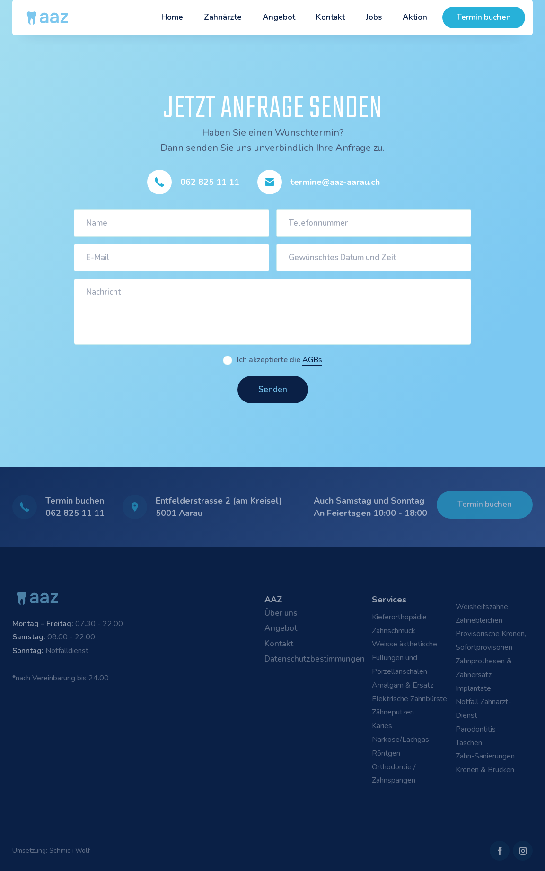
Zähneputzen (393, 712)
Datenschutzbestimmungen (314, 658)
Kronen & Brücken (485, 770)
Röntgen (386, 753)
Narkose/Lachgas (400, 739)
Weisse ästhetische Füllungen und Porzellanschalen (404, 658)
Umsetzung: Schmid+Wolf (51, 850)
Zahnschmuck (393, 631)
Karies (382, 726)
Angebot (279, 17)
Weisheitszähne (482, 606)
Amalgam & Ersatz (402, 685)
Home (172, 17)
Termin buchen (484, 17)
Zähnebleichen (479, 620)
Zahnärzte (223, 17)
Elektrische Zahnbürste (409, 699)
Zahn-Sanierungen (485, 756)
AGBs (312, 360)
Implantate (473, 688)
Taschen (469, 743)
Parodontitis (476, 729)
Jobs (374, 17)
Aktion (415, 17)
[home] (48, 17)
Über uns (280, 613)
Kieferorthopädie (399, 617)
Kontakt (330, 17)
